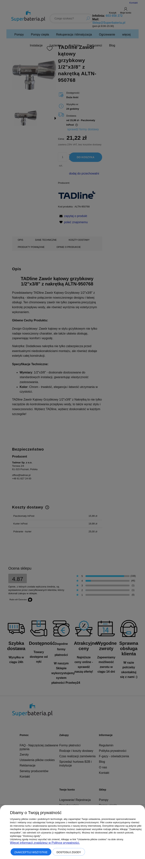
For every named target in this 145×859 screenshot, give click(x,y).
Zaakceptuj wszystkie (31, 852)
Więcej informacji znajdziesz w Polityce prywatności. (45, 842)
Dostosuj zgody (68, 852)
